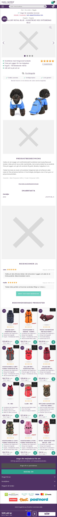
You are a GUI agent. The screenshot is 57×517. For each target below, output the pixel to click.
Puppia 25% (39, 15)
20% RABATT (31, 15)
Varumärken (28, 10)
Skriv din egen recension (28, 294)
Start (22, 10)
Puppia (34, 10)
